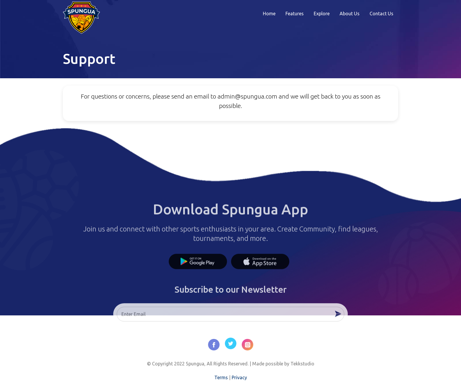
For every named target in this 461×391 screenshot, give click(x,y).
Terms (221, 377)
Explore (322, 13)
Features (294, 13)
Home (269, 13)
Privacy (239, 377)
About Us (350, 13)
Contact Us (381, 13)
